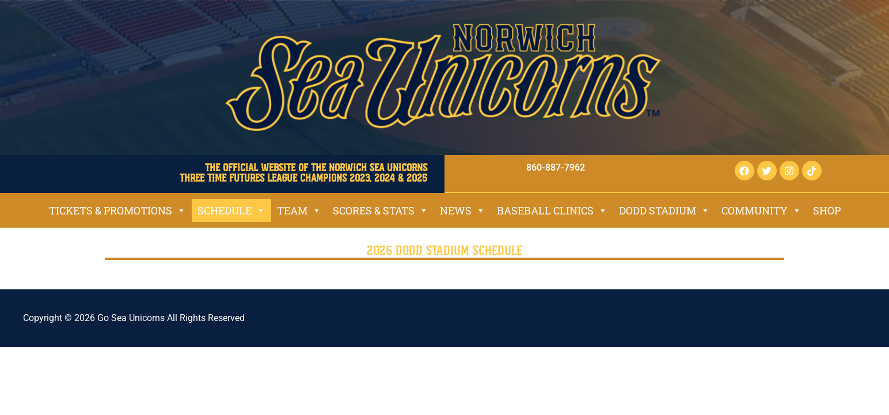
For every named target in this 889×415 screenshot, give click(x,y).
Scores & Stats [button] (380, 210)
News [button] (462, 210)
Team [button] (299, 210)
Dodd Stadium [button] (664, 210)
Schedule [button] (231, 210)
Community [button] (761, 210)
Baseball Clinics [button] (552, 210)
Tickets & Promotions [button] (117, 210)
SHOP (827, 210)
